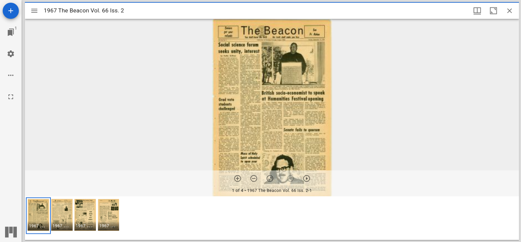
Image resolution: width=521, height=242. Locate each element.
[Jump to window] (11, 32)
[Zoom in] (238, 178)
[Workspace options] (11, 75)
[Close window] (509, 11)
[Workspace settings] (11, 54)
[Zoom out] (254, 178)
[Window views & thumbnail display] (477, 11)
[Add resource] (11, 11)
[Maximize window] (493, 11)
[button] (38, 215)
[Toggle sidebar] (34, 11)
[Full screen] (11, 97)
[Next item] (307, 178)
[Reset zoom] (270, 178)
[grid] (272, 218)
